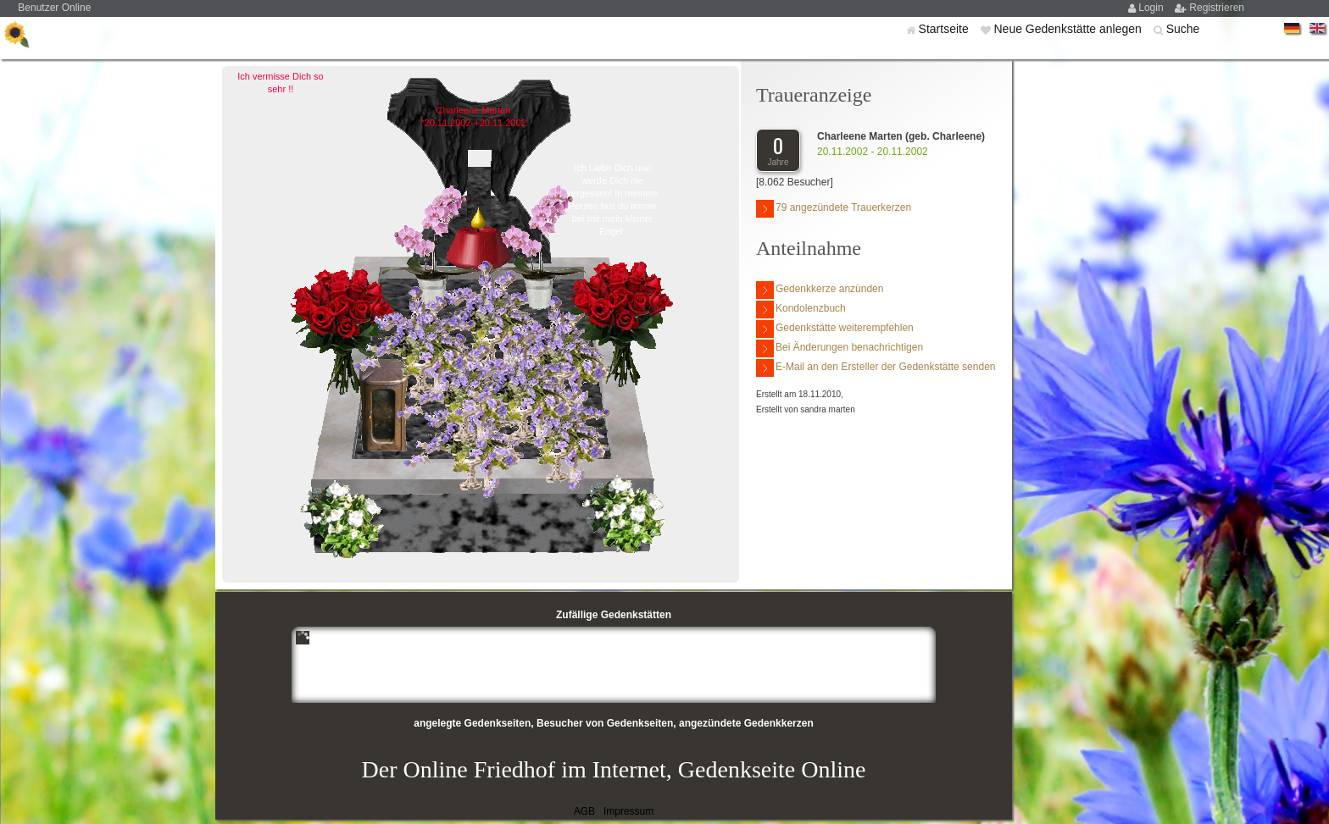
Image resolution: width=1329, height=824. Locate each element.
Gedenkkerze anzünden (819, 290)
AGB (584, 811)
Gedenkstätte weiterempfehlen (835, 329)
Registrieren (1216, 8)
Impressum (628, 811)
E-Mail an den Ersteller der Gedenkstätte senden (875, 368)
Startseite (945, 29)
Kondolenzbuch (801, 309)
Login (1152, 8)
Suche (1183, 29)
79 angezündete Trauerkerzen (833, 209)
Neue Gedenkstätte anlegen (1068, 29)
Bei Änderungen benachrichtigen (839, 348)
